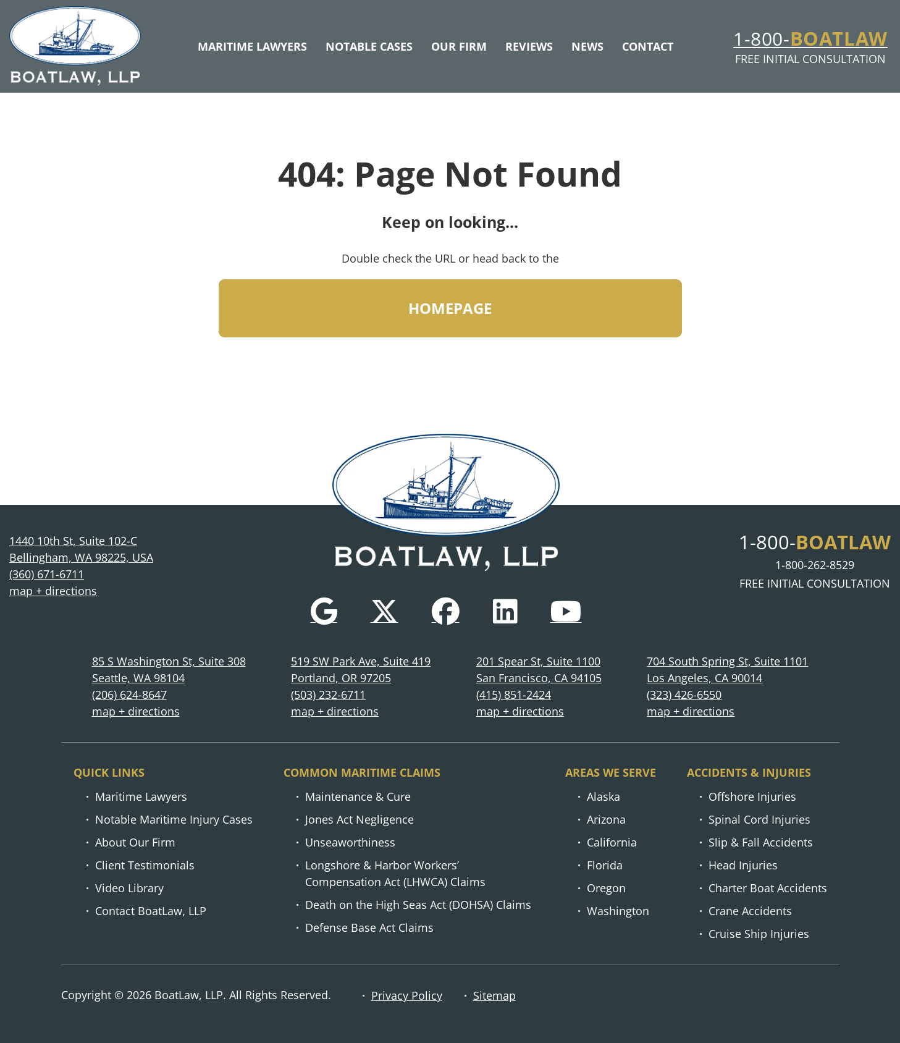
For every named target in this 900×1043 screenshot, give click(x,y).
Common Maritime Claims (362, 773)
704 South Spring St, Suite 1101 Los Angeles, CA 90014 (727, 670)
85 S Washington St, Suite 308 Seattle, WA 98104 (169, 670)
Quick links (109, 773)
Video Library (129, 888)
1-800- (810, 40)
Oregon (606, 888)
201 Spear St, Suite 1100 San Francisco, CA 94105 (539, 670)
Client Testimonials (145, 865)
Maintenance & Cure (358, 797)
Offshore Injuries (752, 797)
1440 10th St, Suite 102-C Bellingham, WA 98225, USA (81, 549)
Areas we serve (610, 773)
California (612, 842)
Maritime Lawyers (141, 797)
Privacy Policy (406, 995)
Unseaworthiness (350, 842)
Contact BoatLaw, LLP (150, 911)
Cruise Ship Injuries (759, 934)
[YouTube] (566, 612)
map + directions (53, 591)
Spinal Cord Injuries (759, 820)
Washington (618, 911)
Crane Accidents (750, 911)
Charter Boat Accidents (768, 888)
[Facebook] (446, 612)
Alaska (603, 797)
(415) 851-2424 (513, 695)
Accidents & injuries (749, 773)
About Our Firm (135, 842)
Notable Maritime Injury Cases (174, 820)
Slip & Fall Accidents (761, 842)
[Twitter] (384, 612)
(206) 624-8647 (129, 695)
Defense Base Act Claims (369, 928)
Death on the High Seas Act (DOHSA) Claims (418, 905)
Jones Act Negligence (359, 820)
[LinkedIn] (505, 612)
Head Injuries (743, 865)
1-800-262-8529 (814, 565)
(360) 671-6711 (46, 574)
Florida (605, 865)
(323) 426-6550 (684, 695)
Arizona (606, 820)
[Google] (324, 612)
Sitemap (494, 995)
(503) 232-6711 (328, 695)
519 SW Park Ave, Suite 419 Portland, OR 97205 (361, 670)
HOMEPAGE (450, 313)
